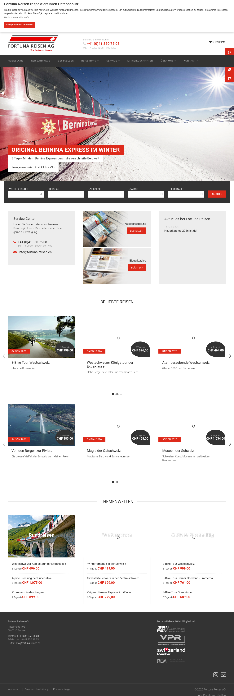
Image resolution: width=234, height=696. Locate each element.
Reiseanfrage (40, 60)
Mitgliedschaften (140, 60)
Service (113, 60)
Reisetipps (90, 60)
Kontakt (191, 60)
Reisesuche (15, 60)
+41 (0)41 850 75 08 (103, 43)
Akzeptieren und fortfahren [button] (19, 24)
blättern (137, 268)
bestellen (136, 231)
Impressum (14, 689)
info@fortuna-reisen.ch (32, 252)
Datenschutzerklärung (37, 689)
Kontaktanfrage (61, 689)
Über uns (168, 60)
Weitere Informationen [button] (16, 17)
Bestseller (66, 60)
